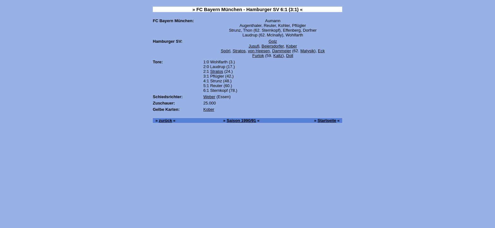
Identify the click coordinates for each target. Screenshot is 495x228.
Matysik (307, 50)
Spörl (225, 50)
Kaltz (278, 55)
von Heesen (259, 50)
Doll (289, 55)
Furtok (258, 55)
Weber (209, 96)
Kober (291, 46)
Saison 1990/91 (241, 120)
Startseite (327, 120)
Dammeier (281, 50)
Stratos (239, 50)
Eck (321, 50)
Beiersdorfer (273, 46)
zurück (165, 120)
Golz (273, 41)
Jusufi (253, 46)
